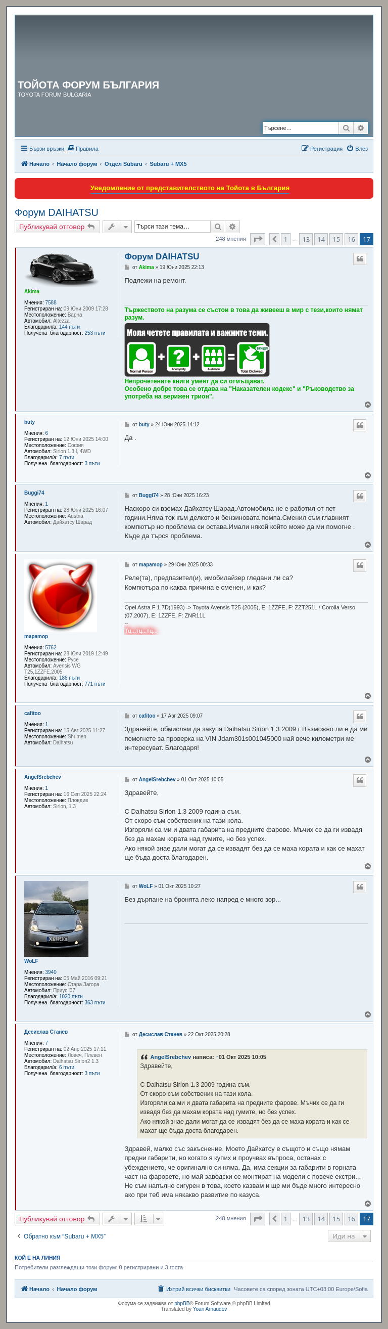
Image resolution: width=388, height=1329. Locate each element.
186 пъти (69, 678)
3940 (51, 972)
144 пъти (69, 327)
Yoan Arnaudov (210, 1309)
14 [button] (321, 239)
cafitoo (32, 713)
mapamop (36, 636)
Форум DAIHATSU (57, 212)
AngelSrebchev (42, 777)
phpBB (181, 1303)
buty (29, 422)
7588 (51, 302)
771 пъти (94, 684)
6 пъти (66, 1067)
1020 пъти (71, 996)
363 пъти (94, 1002)
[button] (257, 239)
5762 (51, 647)
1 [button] (285, 239)
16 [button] (351, 239)
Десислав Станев (46, 1032)
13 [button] (306, 239)
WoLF (31, 961)
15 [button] (336, 239)
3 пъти (92, 463)
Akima (31, 291)
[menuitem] (83, 149)
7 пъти (66, 457)
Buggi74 (34, 493)
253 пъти (94, 333)
